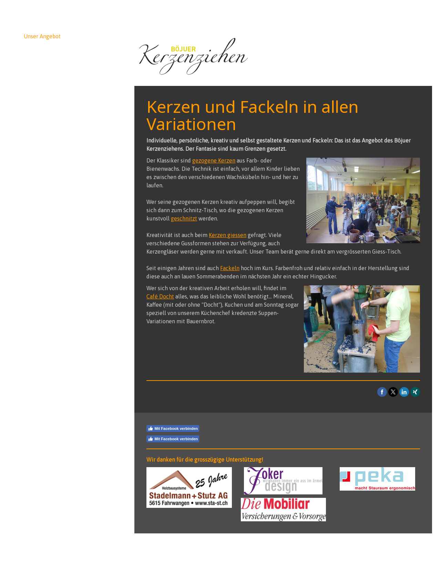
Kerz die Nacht (42, 123)
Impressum (155, 547)
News (30, 26)
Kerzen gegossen (39, 88)
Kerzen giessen (227, 235)
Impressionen (41, 133)
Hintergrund (39, 144)
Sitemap (204, 547)
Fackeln (37, 102)
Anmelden (412, 560)
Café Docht (41, 113)
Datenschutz (180, 547)
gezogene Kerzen (213, 160)
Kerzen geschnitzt (40, 69)
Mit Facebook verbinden (173, 428)
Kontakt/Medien (44, 154)
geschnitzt (184, 218)
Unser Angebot (42, 36)
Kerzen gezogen (38, 50)
